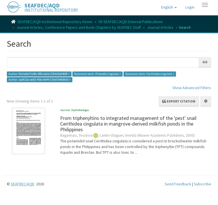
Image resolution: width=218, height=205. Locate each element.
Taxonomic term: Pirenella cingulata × (97, 74)
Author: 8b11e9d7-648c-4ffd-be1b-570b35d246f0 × (39, 74)
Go (204, 62)
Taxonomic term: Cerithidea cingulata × (149, 74)
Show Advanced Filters (191, 87)
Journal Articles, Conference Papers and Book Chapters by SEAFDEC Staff (78, 27)
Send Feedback (178, 183)
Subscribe (202, 183)
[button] (169, 7)
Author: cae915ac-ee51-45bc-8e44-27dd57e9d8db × (39, 79)
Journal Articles (160, 27)
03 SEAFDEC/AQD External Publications (130, 21)
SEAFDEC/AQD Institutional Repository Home (54, 21)
